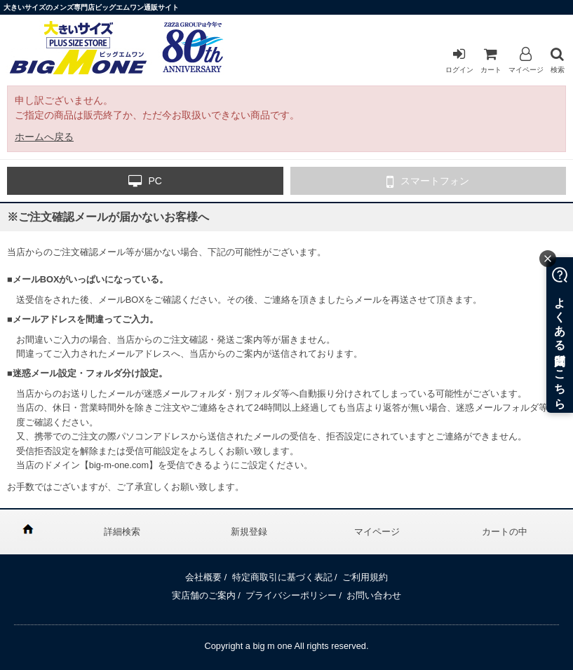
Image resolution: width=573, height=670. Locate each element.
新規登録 (249, 531)
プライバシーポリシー (291, 595)
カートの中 (504, 531)
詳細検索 (122, 531)
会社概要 (203, 577)
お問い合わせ (373, 595)
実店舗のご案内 (204, 595)
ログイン (459, 60)
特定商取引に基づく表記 (282, 577)
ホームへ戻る (44, 136)
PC (145, 181)
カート (490, 60)
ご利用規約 (365, 577)
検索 (558, 60)
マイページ (526, 60)
